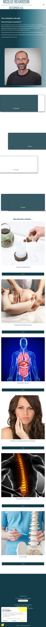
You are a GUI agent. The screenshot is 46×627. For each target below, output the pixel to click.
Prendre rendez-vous (23, 600)
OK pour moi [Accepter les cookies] (22, 620)
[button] (2, 624)
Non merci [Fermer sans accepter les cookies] (5, 620)
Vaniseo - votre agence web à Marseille (23, 625)
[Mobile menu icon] (43, 4)
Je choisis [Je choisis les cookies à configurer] (14, 620)
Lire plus (23, 274)
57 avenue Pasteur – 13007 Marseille (23, 598)
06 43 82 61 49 (23, 596)
